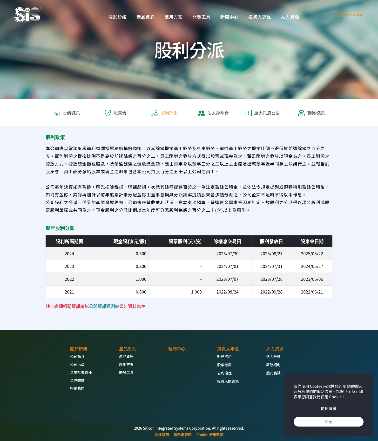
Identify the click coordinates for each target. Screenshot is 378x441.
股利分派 (169, 113)
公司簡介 (77, 356)
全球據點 (77, 380)
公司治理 (224, 372)
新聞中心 (229, 16)
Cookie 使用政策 (209, 434)
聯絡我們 (77, 388)
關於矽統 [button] (117, 16)
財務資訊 (224, 356)
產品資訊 (145, 16)
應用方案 (173, 16)
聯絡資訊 (316, 113)
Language (350, 15)
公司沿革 (77, 364)
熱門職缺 (273, 372)
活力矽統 (273, 356)
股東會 (120, 113)
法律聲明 (162, 434)
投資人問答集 (228, 381)
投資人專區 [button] (259, 16)
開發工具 (201, 16)
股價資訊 (71, 113)
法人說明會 (218, 113)
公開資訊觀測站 (104, 306)
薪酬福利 (273, 364)
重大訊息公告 (267, 113)
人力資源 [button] (290, 16)
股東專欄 (224, 364)
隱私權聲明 (183, 434)
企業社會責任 (81, 372)
